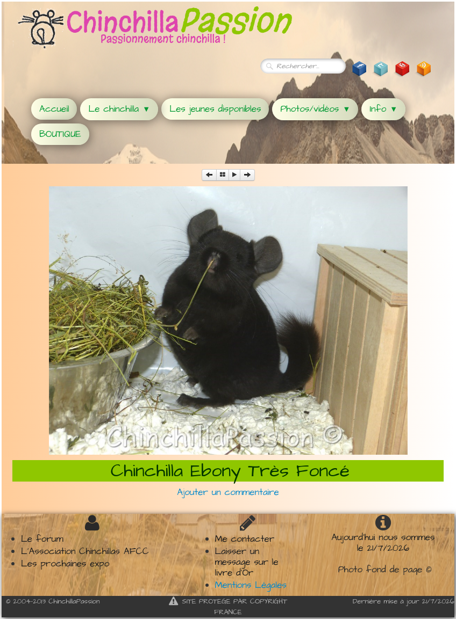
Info (383, 109)
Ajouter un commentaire (228, 492)
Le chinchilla (119, 109)
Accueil (54, 109)
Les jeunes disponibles (215, 109)
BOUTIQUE (60, 134)
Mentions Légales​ (251, 585)
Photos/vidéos (315, 109)
